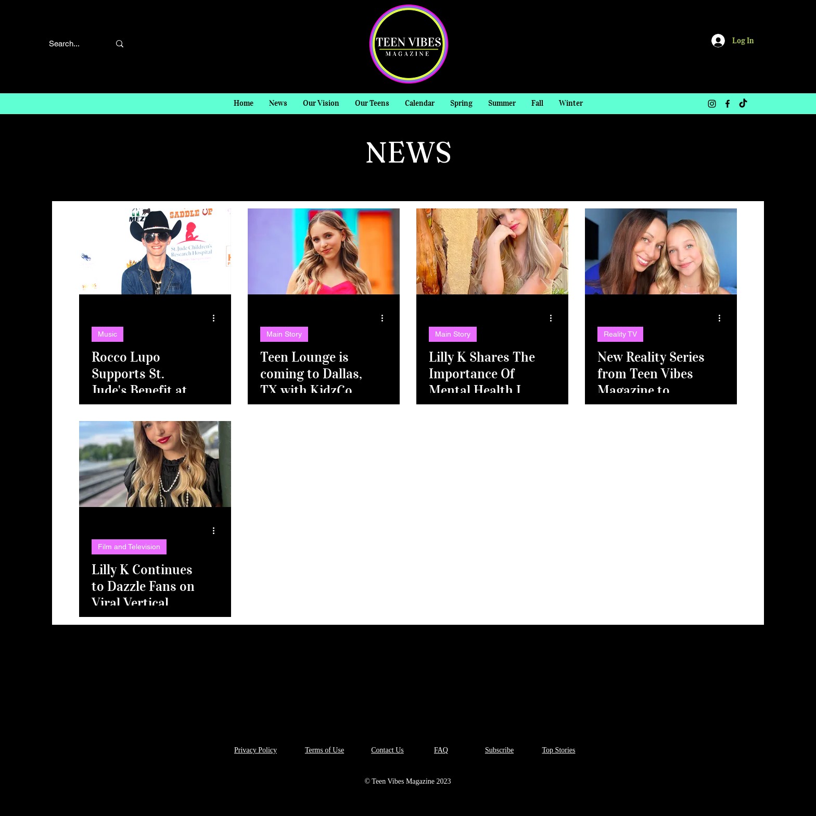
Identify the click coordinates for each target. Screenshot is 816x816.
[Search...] (70, 43)
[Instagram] (712, 103)
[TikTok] (743, 103)
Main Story (284, 334)
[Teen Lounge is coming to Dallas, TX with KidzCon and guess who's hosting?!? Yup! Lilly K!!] (324, 251)
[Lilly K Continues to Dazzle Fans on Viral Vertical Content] (155, 464)
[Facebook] (727, 103)
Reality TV (620, 334)
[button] (461, 103)
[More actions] (217, 318)
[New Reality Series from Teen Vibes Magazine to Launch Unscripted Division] (661, 251)
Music (107, 334)
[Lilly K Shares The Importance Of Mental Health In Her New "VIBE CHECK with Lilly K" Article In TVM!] (492, 251)
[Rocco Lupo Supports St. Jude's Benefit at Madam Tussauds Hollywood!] (155, 251)
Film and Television (129, 546)
